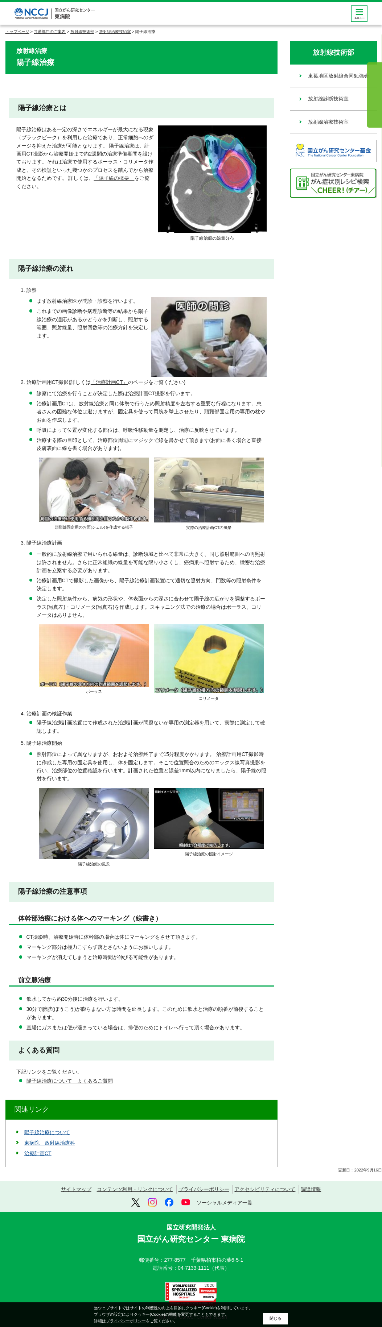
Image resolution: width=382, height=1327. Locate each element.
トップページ (17, 31)
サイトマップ (76, 1189)
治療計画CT (38, 1153)
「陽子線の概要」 (114, 178)
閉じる (276, 1318)
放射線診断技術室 (328, 99)
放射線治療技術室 (115, 31)
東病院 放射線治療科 (49, 1143)
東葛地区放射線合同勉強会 (338, 76)
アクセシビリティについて (264, 1189)
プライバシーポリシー (203, 1189)
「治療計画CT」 (109, 382)
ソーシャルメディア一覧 (224, 1203)
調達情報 (311, 1189)
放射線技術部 (82, 31)
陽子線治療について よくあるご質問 (69, 1081)
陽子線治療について (47, 1132)
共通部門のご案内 (50, 31)
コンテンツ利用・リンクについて (135, 1189)
